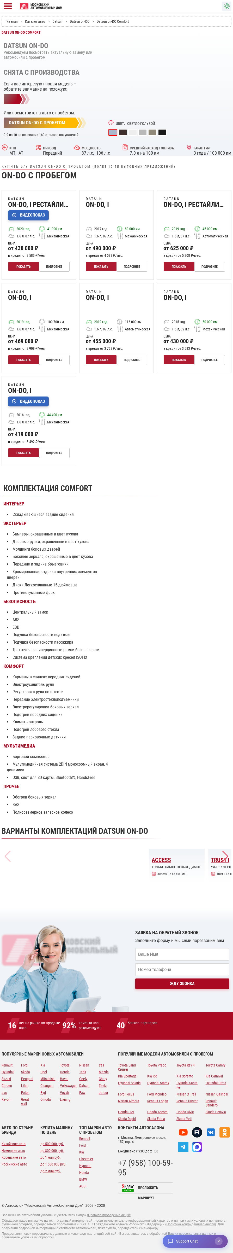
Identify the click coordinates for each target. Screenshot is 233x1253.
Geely (83, 1079)
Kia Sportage (127, 1076)
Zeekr (103, 1085)
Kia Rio (152, 1076)
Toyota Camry (215, 1065)
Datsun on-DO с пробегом (37, 122)
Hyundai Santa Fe (187, 1085)
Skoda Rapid (127, 1119)
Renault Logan (157, 1101)
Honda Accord (157, 1112)
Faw (82, 1093)
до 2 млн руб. (50, 1171)
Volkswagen (68, 1085)
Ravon (6, 1099)
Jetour (103, 1093)
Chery (103, 1079)
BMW (83, 1179)
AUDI (83, 1186)
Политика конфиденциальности (191, 1224)
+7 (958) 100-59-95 (145, 1168)
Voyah (64, 1093)
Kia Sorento (184, 1076)
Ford (24, 1065)
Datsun (84, 1085)
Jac (4, 1093)
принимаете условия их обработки (28, 1237)
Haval (64, 1079)
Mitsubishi (47, 1079)
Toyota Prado (156, 1065)
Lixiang (65, 1099)
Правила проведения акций (109, 1215)
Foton (25, 1093)
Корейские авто (14, 1157)
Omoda (45, 1099)
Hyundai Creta (216, 1083)
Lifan (24, 1085)
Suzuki (6, 1079)
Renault (7, 1065)
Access (161, 860)
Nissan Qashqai (217, 1094)
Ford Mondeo (157, 1094)
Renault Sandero (212, 1103)
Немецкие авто (13, 1151)
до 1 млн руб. (50, 1157)
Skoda (25, 1072)
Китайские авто (14, 1144)
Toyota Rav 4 (185, 1065)
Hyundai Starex (158, 1083)
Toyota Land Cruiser (127, 1067)
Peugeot (27, 1079)
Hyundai (8, 1072)
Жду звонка (182, 983)
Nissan (84, 1065)
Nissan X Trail (186, 1094)
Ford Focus (126, 1094)
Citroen (7, 1085)
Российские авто (14, 1164)
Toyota (65, 1065)
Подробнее (55, 267)
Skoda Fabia (156, 1119)
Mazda (104, 1072)
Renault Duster (187, 1101)
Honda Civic (185, 1112)
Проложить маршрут (148, 1189)
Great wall (25, 1101)
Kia (42, 1065)
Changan (46, 1085)
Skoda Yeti (184, 1119)
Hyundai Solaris (129, 1083)
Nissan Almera (128, 1101)
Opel (43, 1072)
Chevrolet (86, 1159)
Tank (82, 1072)
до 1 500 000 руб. (53, 1164)
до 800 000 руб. (52, 1151)
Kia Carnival (214, 1076)
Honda (65, 1072)
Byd (43, 1093)
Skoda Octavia (216, 1112)
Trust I (220, 860)
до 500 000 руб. (52, 1144)
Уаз (101, 1065)
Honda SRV (126, 1112)
